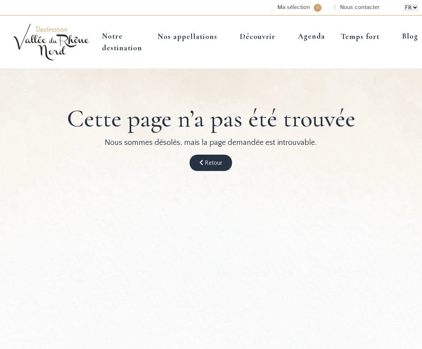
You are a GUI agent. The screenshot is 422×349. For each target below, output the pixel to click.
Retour (210, 162)
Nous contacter (357, 7)
